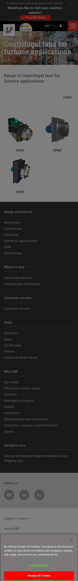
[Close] (71, 543)
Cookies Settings (39, 568)
